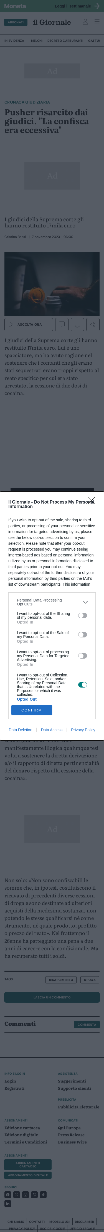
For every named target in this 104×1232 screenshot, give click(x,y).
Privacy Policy (83, 730)
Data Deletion (20, 730)
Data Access (51, 730)
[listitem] (52, 602)
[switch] (82, 615)
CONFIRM (31, 710)
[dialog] (52, 616)
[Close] (93, 502)
